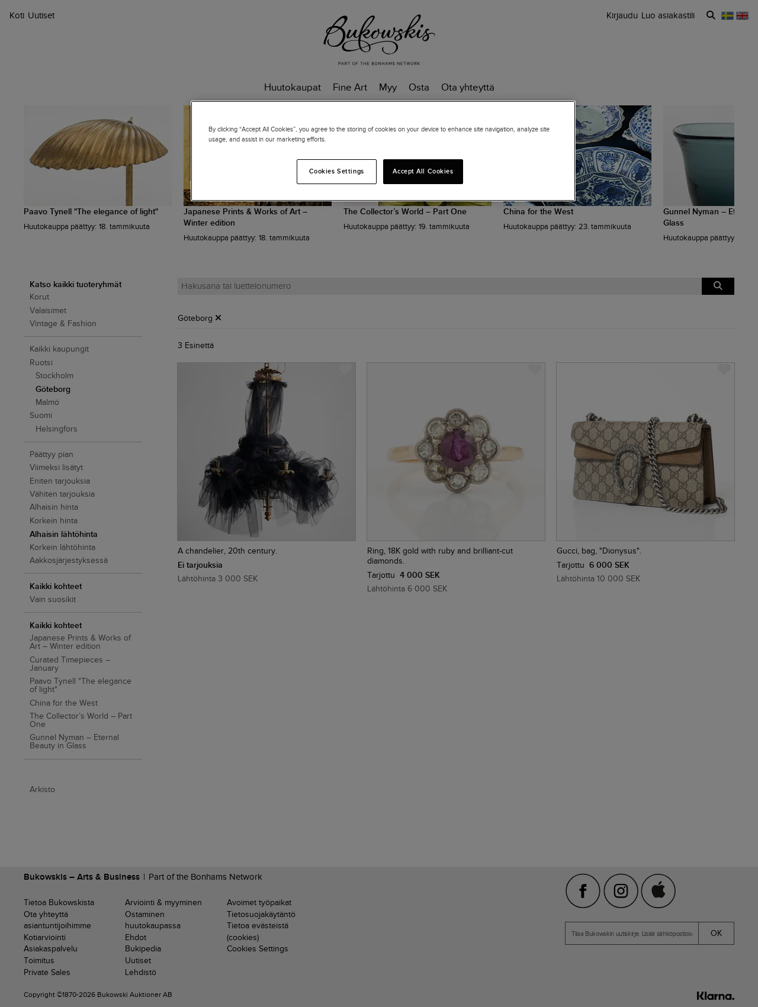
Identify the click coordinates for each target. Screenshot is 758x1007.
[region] (383, 151)
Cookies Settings (336, 171)
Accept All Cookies (423, 171)
